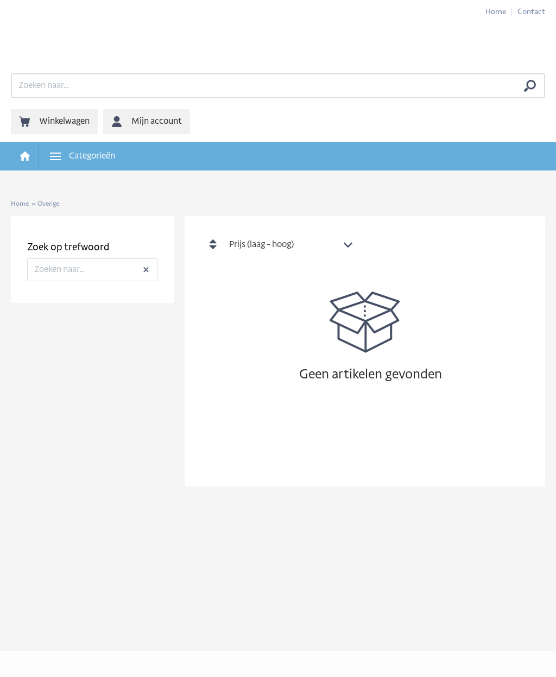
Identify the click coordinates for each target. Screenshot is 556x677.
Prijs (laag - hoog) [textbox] (261, 245)
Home (495, 12)
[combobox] (293, 245)
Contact (531, 12)
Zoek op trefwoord (68, 248)
